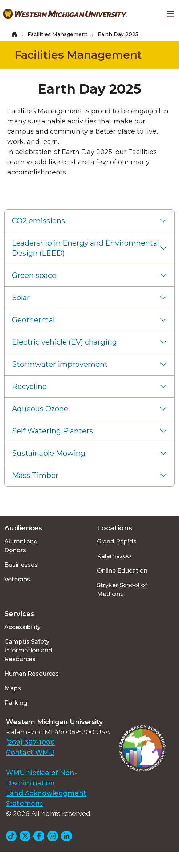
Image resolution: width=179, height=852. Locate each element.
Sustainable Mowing (48, 453)
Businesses (21, 564)
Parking (15, 702)
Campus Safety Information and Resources (28, 650)
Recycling (29, 386)
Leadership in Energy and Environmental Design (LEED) (85, 248)
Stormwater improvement (60, 364)
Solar (21, 297)
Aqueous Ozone (40, 408)
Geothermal (33, 319)
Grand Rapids (117, 541)
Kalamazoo (114, 556)
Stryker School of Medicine (122, 589)
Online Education (122, 570)
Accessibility (22, 627)
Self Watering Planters (52, 431)
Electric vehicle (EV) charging (64, 342)
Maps (12, 688)
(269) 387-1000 (30, 742)
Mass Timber (35, 475)
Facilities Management (58, 34)
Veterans (17, 579)
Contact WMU (30, 753)
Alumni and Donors (21, 546)
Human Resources (31, 673)
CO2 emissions (38, 220)
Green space (34, 275)
